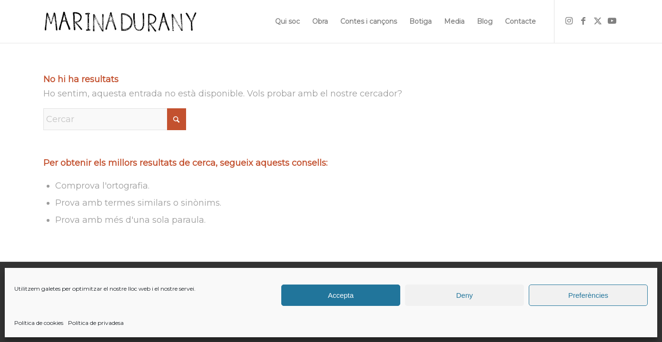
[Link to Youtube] (612, 21)
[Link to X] (598, 21)
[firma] (120, 21)
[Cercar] (114, 119)
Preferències (588, 295)
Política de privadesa (96, 322)
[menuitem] (287, 21)
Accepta (341, 295)
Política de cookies (38, 322)
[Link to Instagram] (569, 21)
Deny (464, 295)
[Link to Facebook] (583, 21)
